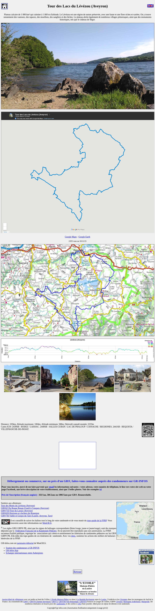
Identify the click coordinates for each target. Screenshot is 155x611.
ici (101, 489)
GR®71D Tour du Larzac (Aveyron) (17, 511)
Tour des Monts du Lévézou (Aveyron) (18, 505)
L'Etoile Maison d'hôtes (59, 599)
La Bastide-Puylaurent (85, 599)
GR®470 (83, 602)
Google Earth (84, 237)
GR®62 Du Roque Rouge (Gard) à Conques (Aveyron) (25, 508)
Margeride (145, 602)
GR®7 (25, 602)
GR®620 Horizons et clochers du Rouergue (20, 513)
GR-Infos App (12, 550)
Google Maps (71, 237)
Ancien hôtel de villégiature (13, 599)
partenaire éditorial (25, 543)
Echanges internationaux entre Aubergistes (24, 553)
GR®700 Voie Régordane (68, 602)
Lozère (103, 599)
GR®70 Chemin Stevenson (40, 602)
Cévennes (123, 599)
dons (73, 536)
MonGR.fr (46, 523)
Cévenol (119, 602)
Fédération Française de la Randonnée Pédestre (36, 531)
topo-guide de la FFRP (97, 520)
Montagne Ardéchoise (131, 602)
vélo (79, 604)
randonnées (61, 604)
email (51, 487)
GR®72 (55, 602)
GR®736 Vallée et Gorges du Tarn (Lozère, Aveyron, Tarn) (26, 516)
